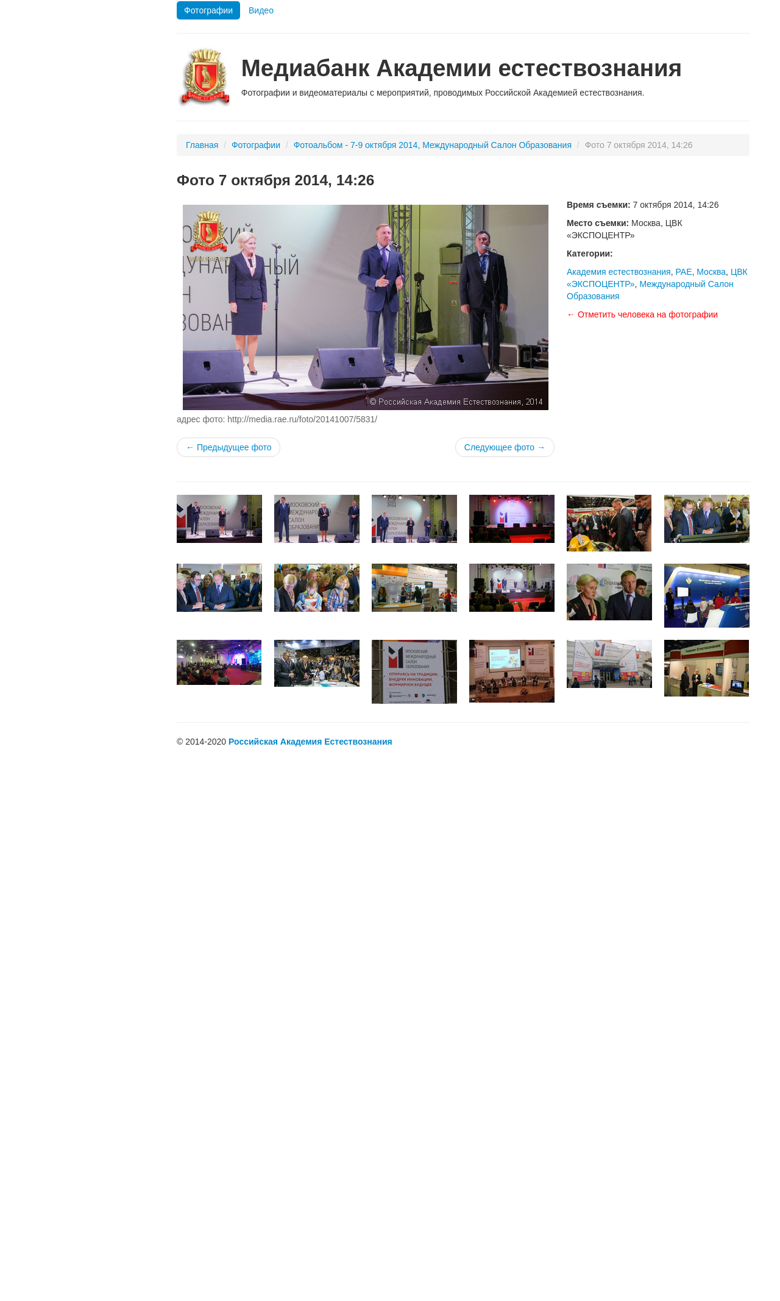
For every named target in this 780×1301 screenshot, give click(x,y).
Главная (202, 145)
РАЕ (683, 272)
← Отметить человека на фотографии (642, 314)
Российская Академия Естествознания (310, 741)
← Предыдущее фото (228, 447)
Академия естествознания (619, 272)
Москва (711, 272)
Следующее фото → (504, 447)
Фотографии (208, 10)
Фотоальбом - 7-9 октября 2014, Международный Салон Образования (433, 145)
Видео (261, 10)
